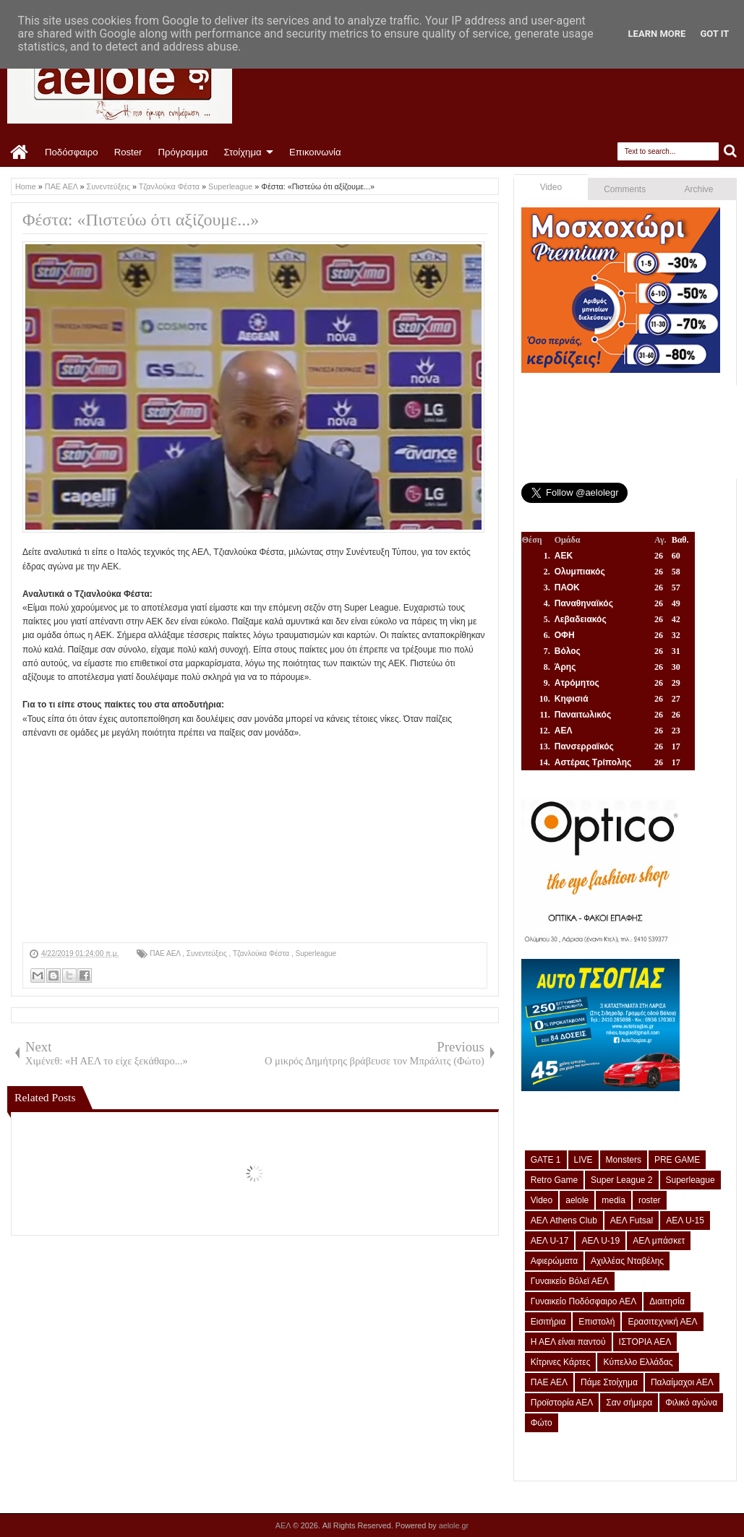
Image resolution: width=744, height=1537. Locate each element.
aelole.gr (454, 1525)
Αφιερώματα (554, 1261)
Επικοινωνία (315, 152)
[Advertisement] (254, 841)
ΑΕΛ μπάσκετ (659, 1241)
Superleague (315, 953)
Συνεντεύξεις (208, 953)
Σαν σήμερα (629, 1403)
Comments (625, 189)
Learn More (657, 33)
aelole (577, 1200)
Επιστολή (596, 1322)
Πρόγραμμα (183, 152)
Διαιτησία (667, 1301)
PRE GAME (677, 1160)
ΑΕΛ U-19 (600, 1241)
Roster (128, 152)
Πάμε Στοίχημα (609, 1382)
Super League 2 (621, 1180)
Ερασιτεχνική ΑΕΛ (662, 1322)
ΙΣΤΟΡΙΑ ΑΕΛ (645, 1342)
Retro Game (554, 1180)
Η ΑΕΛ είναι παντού (568, 1342)
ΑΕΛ (284, 1525)
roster (649, 1200)
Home (20, 152)
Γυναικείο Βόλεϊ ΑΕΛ (570, 1281)
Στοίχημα (242, 152)
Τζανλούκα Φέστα (262, 953)
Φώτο (541, 1423)
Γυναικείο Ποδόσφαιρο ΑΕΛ (583, 1301)
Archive (699, 189)
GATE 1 (546, 1160)
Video (551, 187)
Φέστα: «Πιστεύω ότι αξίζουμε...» (140, 219)
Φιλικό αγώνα (691, 1403)
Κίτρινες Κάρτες (561, 1362)
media (613, 1200)
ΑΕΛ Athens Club (564, 1220)
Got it (714, 33)
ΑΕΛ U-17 (550, 1241)
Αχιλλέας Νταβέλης (627, 1261)
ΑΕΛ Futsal (631, 1220)
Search (730, 151)
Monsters (623, 1160)
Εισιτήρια (548, 1322)
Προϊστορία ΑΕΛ (562, 1403)
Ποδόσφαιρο (71, 152)
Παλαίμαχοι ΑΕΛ (682, 1382)
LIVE (583, 1160)
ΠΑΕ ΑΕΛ (166, 953)
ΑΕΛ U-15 (685, 1220)
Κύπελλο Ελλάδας (637, 1362)
